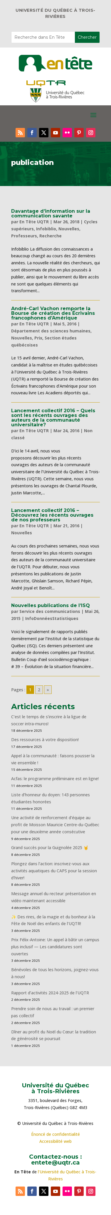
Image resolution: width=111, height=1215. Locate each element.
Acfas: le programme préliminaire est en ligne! (55, 778)
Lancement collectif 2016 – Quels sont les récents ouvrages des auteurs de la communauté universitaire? (53, 417)
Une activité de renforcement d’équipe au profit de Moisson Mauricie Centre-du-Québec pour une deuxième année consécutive (55, 824)
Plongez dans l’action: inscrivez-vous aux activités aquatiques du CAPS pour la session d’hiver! (54, 871)
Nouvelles (68, 228)
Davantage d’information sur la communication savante (50, 213)
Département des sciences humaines (50, 331)
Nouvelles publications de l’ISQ (50, 605)
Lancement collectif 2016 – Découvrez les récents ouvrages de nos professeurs (52, 515)
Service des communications (49, 611)
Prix (38, 338)
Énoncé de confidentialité (55, 1134)
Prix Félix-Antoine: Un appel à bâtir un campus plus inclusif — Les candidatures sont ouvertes (55, 947)
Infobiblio (46, 228)
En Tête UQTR (34, 221)
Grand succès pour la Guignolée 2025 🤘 (49, 847)
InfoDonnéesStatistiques (51, 618)
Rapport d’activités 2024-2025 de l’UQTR (50, 993)
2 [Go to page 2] (39, 689)
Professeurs (24, 236)
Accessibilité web (55, 1141)
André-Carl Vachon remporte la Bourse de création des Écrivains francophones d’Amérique (53, 313)
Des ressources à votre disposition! (45, 739)
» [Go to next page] (48, 689)
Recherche (50, 236)
